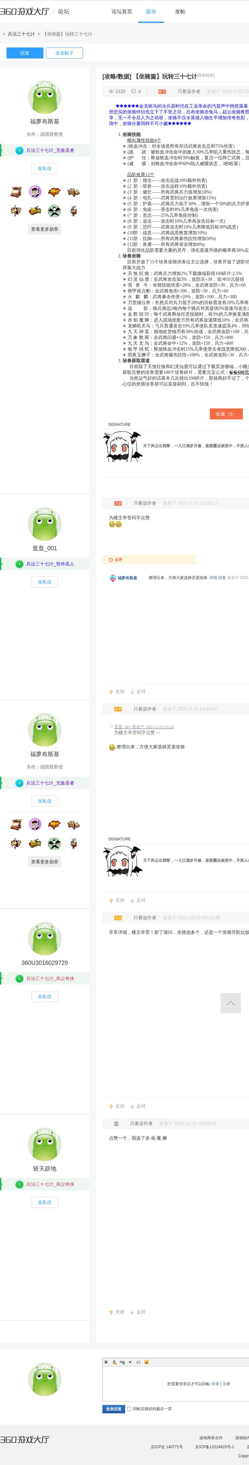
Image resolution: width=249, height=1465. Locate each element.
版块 (151, 11)
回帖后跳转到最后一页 (149, 1409)
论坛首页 (122, 11)
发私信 (45, 168)
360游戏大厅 (31, 1443)
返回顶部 (230, 1003)
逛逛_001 (44, 548)
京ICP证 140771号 (167, 1447)
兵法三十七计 (21, 34)
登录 (215, 1384)
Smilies (146, 1362)
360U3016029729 (44, 963)
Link (122, 1362)
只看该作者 (189, 91)
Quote (130, 1362)
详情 (213, 577)
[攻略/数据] (116, 76)
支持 (119, 691)
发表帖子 (64, 53)
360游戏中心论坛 (37, 14)
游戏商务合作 (211, 1438)
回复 (25, 53)
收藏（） (226, 413)
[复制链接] (206, 75)
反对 (141, 691)
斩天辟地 (44, 1168)
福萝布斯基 (44, 121)
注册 (226, 1384)
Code (138, 1362)
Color (114, 1362)
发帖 (180, 11)
